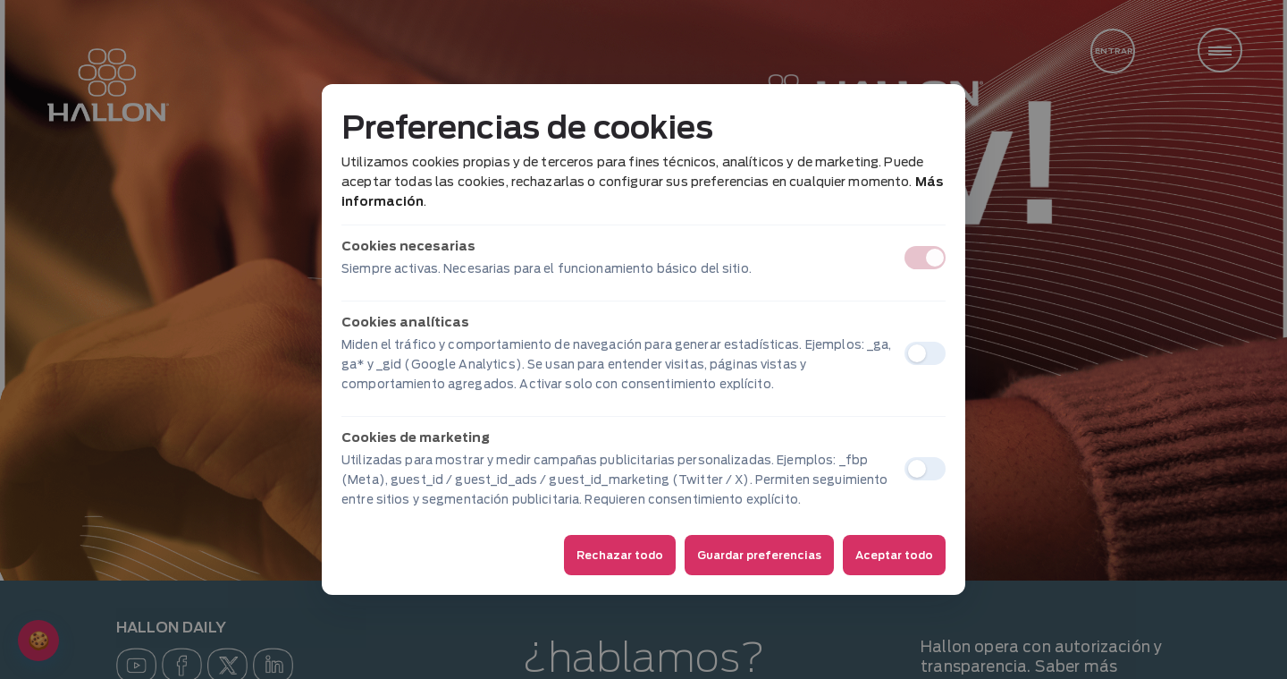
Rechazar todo (619, 555)
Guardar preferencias (759, 555)
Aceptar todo (894, 555)
